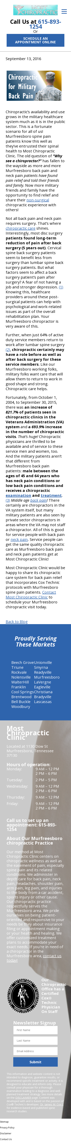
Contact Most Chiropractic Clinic (31, 595)
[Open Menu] (64, 11)
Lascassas (43, 701)
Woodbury (20, 706)
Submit (35, 1062)
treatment (51, 495)
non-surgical (38, 200)
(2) (8, 349)
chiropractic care (20, 228)
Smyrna (41, 667)
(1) (61, 287)
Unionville (43, 662)
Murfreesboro (47, 677)
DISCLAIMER (23, 1097)
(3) (8, 500)
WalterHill (20, 682)
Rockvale (19, 672)
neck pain (19, 539)
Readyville (42, 672)
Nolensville (21, 677)
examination (18, 495)
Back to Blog (17, 621)
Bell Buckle (20, 701)
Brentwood (21, 696)
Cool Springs (22, 691)
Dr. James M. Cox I (51, 1104)
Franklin (18, 686)
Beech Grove (22, 662)
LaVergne (42, 682)
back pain (38, 500)
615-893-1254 (45, 24)
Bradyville (42, 696)
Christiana (43, 691)
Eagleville (42, 686)
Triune (17, 667)
